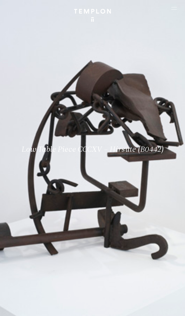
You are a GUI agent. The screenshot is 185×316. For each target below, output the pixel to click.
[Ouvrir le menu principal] (174, 8)
